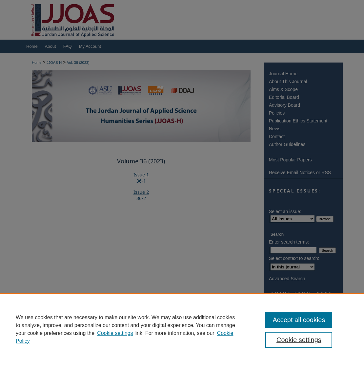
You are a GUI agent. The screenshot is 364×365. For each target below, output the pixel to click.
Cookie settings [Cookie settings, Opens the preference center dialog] (298, 339)
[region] (182, 329)
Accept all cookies (299, 319)
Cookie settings (115, 333)
